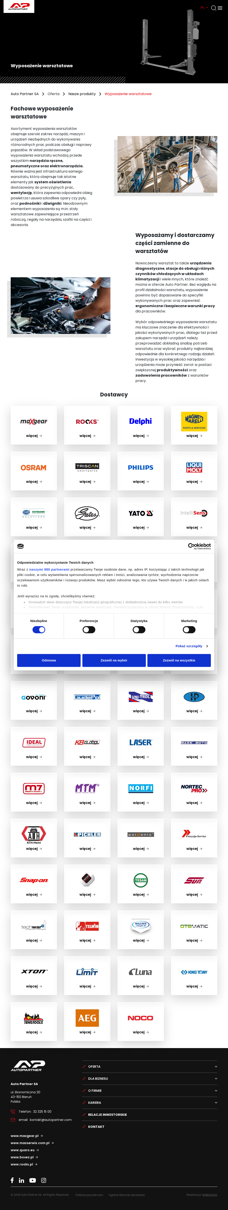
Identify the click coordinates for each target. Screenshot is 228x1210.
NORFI (141, 776)
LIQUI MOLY (194, 454)
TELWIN (87, 913)
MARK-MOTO (194, 730)
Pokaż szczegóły (189, 646)
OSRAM (34, 454)
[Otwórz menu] (220, 8)
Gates (87, 500)
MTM (87, 776)
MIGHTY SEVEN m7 (34, 776)
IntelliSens (194, 500)
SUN (194, 867)
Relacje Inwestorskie (107, 1114)
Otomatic (194, 913)
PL (203, 7)
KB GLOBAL (87, 730)
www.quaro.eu (23, 1150)
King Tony (194, 959)
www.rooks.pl (22, 1164)
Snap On (33, 867)
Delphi (140, 409)
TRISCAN (87, 454)
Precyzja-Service (194, 821)
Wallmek (141, 913)
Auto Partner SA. (18, 2)
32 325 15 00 (42, 1111)
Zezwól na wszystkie (179, 660)
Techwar (34, 913)
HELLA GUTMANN (33, 500)
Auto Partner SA (25, 93)
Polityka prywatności (89, 1195)
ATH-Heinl (34, 821)
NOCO (140, 1005)
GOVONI (34, 684)
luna (141, 959)
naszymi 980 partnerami (49, 569)
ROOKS (87, 409)
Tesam (141, 867)
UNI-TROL (140, 684)
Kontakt (96, 1126)
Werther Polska (87, 867)
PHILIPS (141, 454)
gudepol (87, 684)
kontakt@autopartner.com (51, 1120)
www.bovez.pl (22, 1157)
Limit (87, 959)
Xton (34, 959)
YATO (141, 500)
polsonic (140, 821)
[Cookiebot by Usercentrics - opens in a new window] (191, 546)
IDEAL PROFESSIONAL (34, 730)
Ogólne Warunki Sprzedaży (127, 1195)
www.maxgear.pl (25, 1135)
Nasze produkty (82, 93)
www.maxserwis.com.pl (30, 1143)
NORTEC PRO (194, 776)
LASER (141, 730)
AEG (87, 1005)
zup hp (194, 684)
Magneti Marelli (194, 409)
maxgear (34, 409)
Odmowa (49, 660)
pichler (87, 821)
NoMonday (209, 1195)
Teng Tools (33, 1005)
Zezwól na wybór (114, 660)
